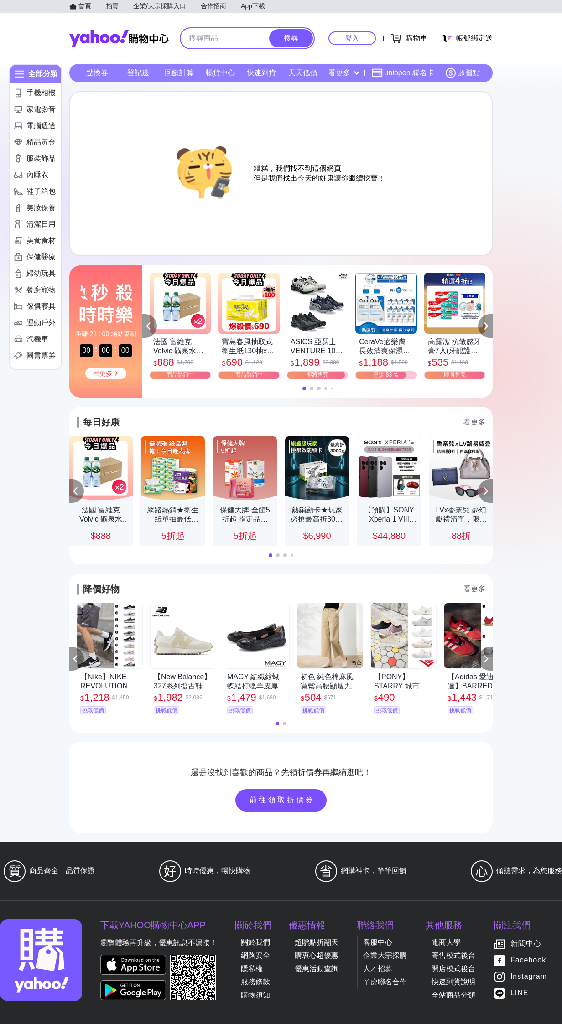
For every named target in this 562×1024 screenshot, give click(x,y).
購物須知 (255, 995)
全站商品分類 (453, 995)
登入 (352, 38)
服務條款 (255, 982)
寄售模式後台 (453, 955)
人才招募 (377, 968)
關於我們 (255, 942)
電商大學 (446, 942)
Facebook (528, 960)
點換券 (97, 73)
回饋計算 (179, 73)
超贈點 (462, 72)
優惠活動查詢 (316, 968)
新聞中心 (525, 944)
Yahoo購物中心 (119, 38)
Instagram (528, 977)
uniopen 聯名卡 (403, 72)
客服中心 (377, 942)
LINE (519, 993)
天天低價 (302, 73)
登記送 (138, 73)
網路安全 (255, 955)
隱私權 (252, 968)
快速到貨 (261, 73)
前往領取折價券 (282, 800)
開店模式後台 (453, 968)
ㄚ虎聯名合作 (385, 982)
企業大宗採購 (385, 955)
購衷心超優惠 (316, 955)
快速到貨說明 (453, 982)
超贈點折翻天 (316, 942)
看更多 (343, 73)
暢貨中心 (220, 73)
